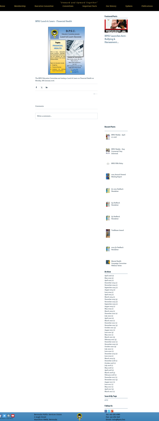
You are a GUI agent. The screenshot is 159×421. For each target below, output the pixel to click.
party (106, 400)
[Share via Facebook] (36, 87)
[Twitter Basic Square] (109, 411)
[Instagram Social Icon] (8, 415)
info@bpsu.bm (118, 419)
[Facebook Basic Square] (106, 411)
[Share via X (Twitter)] (41, 87)
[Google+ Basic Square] (112, 411)
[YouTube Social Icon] (12, 415)
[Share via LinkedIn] (47, 87)
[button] (68, 6)
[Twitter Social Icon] (4, 415)
